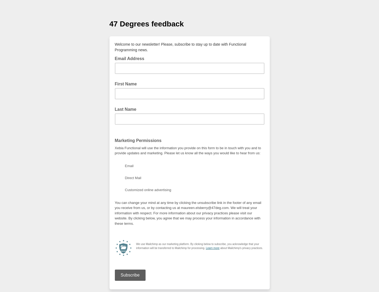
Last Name (125, 109)
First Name (126, 84)
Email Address (131, 58)
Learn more (213, 248)
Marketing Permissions (138, 140)
